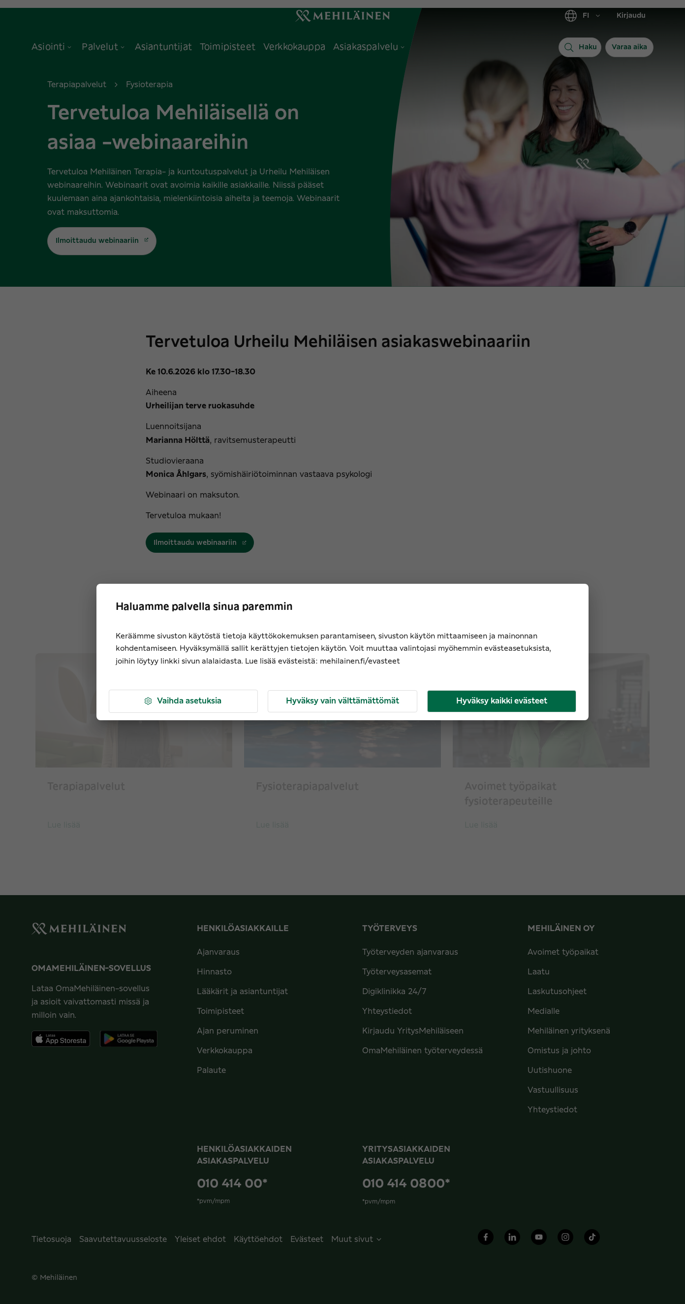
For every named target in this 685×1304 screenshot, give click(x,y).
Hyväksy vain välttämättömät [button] (342, 701)
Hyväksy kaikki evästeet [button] (501, 701)
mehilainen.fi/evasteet (360, 661)
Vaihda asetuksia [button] (182, 701)
